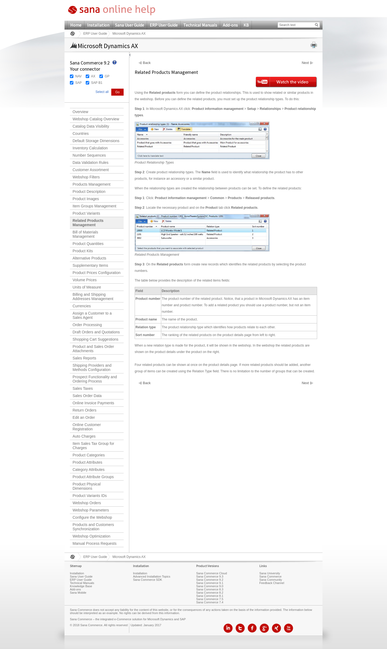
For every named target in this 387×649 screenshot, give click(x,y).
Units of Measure (87, 287)
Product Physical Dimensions (87, 486)
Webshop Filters (86, 177)
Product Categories (89, 455)
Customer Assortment (91, 170)
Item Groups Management (94, 206)
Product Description (89, 191)
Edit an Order (84, 417)
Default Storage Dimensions (96, 141)
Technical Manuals (200, 25)
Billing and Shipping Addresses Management (93, 296)
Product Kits (83, 251)
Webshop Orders (87, 503)
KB (246, 25)
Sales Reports (84, 358)
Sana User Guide (129, 25)
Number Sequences (89, 155)
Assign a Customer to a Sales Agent (92, 315)
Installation (98, 25)
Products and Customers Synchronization (93, 526)
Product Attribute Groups (93, 477)
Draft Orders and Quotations (96, 332)
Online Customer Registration (87, 427)
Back (147, 62)
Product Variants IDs (90, 495)
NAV (78, 76)
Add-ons (230, 25)
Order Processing (87, 325)
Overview (80, 112)
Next (305, 62)
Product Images (86, 199)
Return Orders (84, 410)
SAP (78, 83)
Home (75, 25)
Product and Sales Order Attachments (93, 348)
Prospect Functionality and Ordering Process (95, 379)
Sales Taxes (83, 388)
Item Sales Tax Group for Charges (93, 445)
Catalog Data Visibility (91, 126)
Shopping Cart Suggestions (95, 339)
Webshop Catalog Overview (96, 119)
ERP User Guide (164, 25)
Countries (81, 133)
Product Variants (86, 213)
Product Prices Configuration (96, 273)
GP (107, 76)
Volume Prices (84, 280)
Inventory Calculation (90, 148)
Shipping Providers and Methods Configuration (92, 367)
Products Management (91, 184)
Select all (102, 92)
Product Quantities (88, 243)
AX (93, 76)
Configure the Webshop (92, 517)
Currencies (82, 306)
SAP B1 (96, 83)
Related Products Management (88, 222)
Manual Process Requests (94, 543)
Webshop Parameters (91, 510)
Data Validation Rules (91, 162)
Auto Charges (84, 436)
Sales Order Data (87, 396)
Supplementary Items (90, 265)
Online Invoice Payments (93, 403)
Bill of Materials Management (85, 234)
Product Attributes (87, 462)
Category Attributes (89, 469)
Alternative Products (89, 258)
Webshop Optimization (91, 536)
